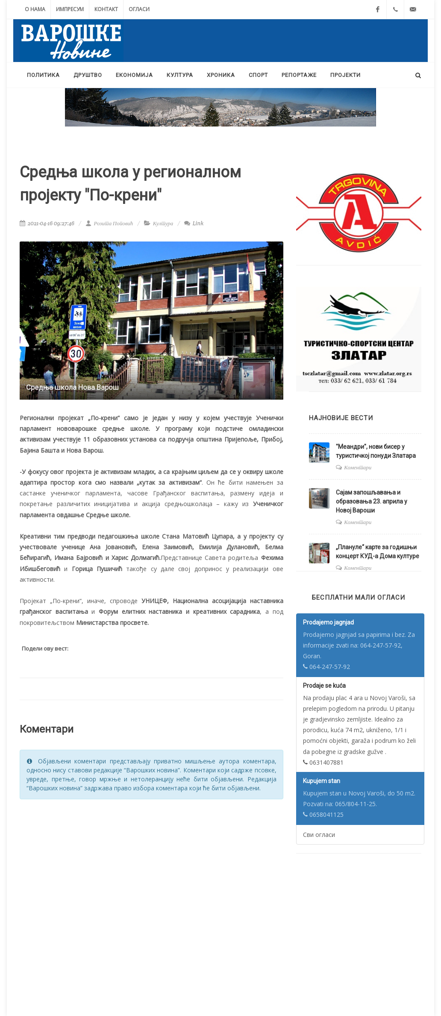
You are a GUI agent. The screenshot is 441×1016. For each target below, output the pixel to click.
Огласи (139, 9)
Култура (163, 223)
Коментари (357, 467)
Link (193, 223)
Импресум (70, 9)
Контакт (106, 9)
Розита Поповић (109, 223)
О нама (35, 9)
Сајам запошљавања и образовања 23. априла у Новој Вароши (371, 501)
